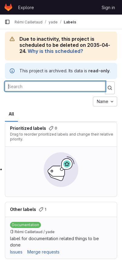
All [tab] (11, 113)
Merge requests (43, 251)
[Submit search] (110, 87)
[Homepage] (8, 7)
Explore (26, 7)
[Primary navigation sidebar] (7, 22)
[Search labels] (55, 86)
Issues (16, 251)
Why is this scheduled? (55, 51)
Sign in (108, 7)
